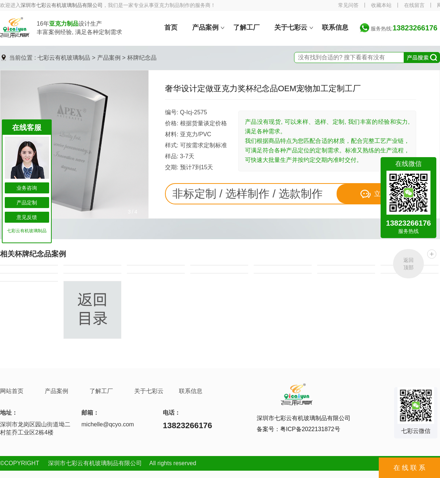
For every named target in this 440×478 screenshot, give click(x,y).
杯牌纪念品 (142, 58)
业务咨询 (26, 188)
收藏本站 (381, 5)
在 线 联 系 (409, 467)
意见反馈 (26, 217)
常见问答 (348, 5)
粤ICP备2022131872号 (310, 429)
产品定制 (26, 202)
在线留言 (414, 5)
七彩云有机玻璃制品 (63, 58)
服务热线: (404, 29)
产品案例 (109, 58)
